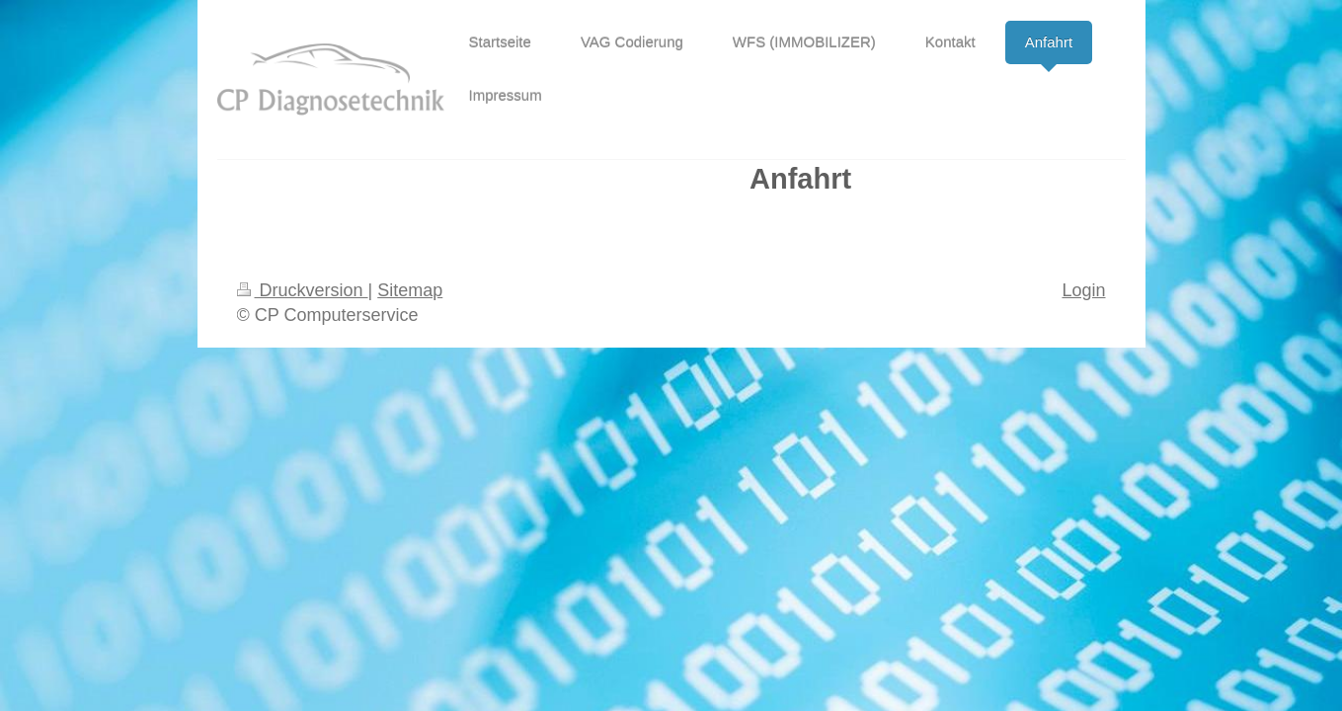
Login (1083, 290)
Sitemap (409, 290)
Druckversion (302, 290)
